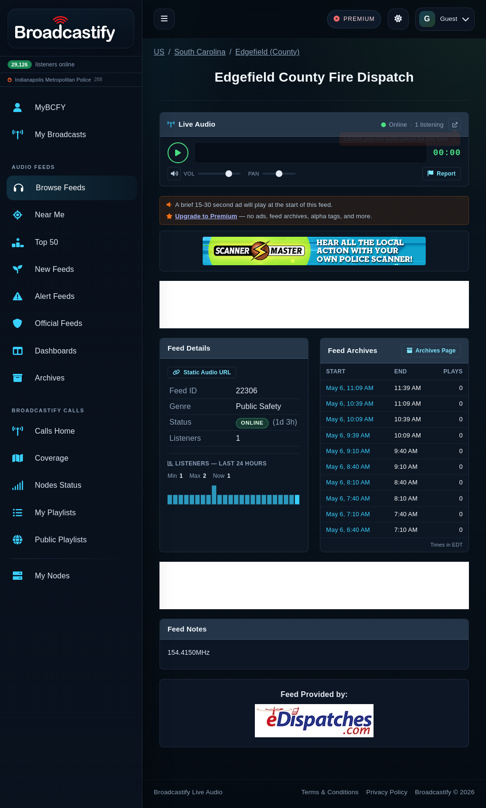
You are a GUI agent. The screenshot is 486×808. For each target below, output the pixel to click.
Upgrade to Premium (206, 216)
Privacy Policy (387, 792)
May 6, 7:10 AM (348, 514)
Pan (253, 173)
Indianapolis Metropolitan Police (53, 80)
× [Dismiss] (454, 141)
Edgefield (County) (267, 52)
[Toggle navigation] (164, 19)
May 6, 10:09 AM (350, 419)
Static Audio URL (202, 372)
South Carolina (199, 52)
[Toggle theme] (398, 19)
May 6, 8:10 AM (348, 482)
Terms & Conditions (330, 792)
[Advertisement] (314, 304)
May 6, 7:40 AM (348, 498)
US (159, 52)
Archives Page (431, 350)
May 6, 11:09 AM (350, 387)
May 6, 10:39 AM (350, 403)
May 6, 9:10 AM (348, 451)
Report (442, 173)
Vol (189, 173)
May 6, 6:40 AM (348, 529)
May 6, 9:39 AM (348, 435)
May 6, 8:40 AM (348, 466)
